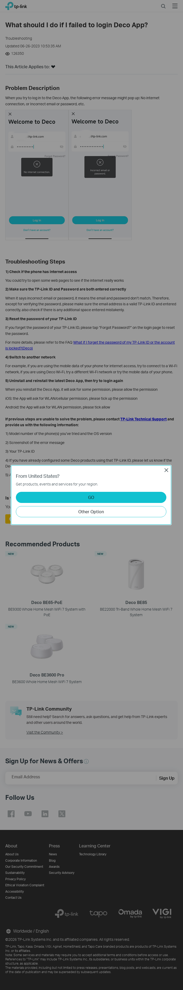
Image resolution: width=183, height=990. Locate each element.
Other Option (91, 511)
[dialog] (91, 495)
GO (91, 497)
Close (166, 470)
